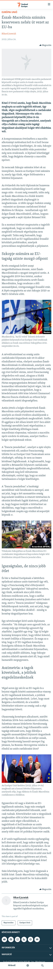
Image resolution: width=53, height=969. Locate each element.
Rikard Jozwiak (9, 34)
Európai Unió (9, 12)
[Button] (45, 45)
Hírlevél (11, 965)
